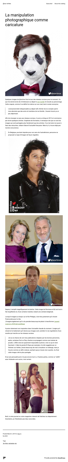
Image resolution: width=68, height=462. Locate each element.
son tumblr (41, 102)
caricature (11, 443)
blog (6, 443)
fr (20, 434)
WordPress (61, 458)
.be (4, 443)
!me (19, 434)
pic (16, 443)
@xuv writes (7, 3)
